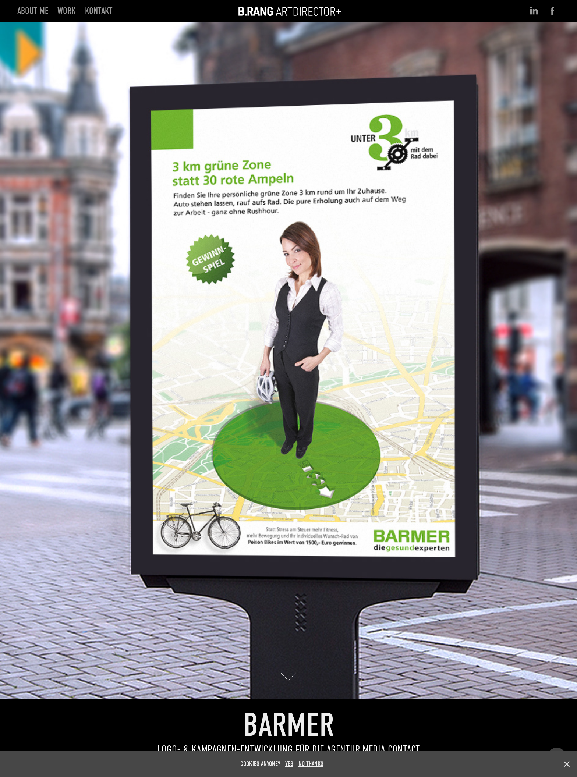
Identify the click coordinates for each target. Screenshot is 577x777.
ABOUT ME (33, 11)
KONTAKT (99, 11)
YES (289, 764)
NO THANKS (310, 764)
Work (66, 11)
